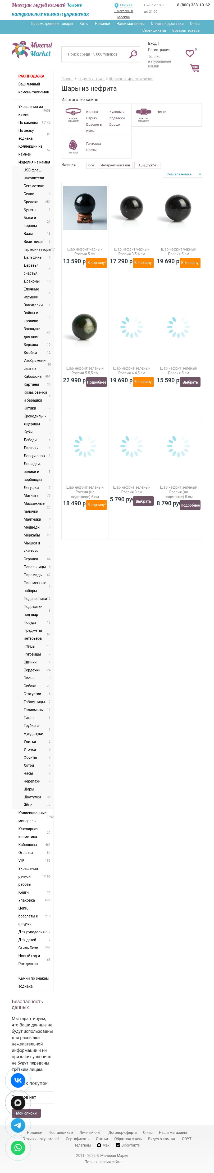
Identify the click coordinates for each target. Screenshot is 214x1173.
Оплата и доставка (167, 23)
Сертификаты (154, 30)
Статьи (102, 1139)
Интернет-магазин (115, 165)
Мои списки (26, 1113)
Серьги (92, 118)
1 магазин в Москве (123, 14)
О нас (194, 23)
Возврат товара (186, 30)
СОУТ (187, 1139)
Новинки (102, 23)
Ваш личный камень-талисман (34, 88)
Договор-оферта (122, 1132)
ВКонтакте (128, 1145)
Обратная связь (128, 1139)
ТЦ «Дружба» (147, 165)
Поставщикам (61, 1132)
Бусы (90, 131)
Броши (115, 124)
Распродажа (31, 76)
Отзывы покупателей (41, 1139)
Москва (126, 5)
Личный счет (91, 1132)
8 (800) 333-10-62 (193, 5)
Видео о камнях (162, 1139)
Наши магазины (131, 23)
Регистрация (159, 50)
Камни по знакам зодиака (34, 982)
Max (103, 1145)
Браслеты (94, 124)
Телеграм (82, 1145)
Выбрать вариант (190, 383)
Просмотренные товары (52, 23)
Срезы (91, 150)
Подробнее (96, 382)
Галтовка (93, 144)
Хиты (83, 23)
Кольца (92, 112)
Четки (161, 112)
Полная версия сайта (103, 1162)
